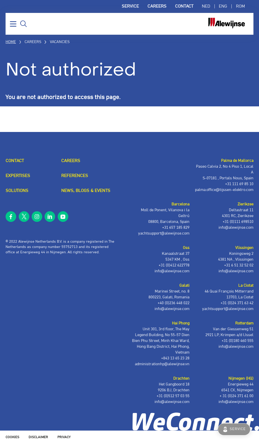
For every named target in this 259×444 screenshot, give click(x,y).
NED (206, 6)
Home (11, 42)
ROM (240, 6)
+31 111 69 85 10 (239, 184)
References (74, 176)
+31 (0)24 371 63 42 (237, 303)
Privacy (64, 437)
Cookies (12, 437)
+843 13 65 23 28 (175, 358)
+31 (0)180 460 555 (237, 341)
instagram (37, 216)
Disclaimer (38, 437)
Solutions (17, 191)
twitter (23, 216)
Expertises (18, 176)
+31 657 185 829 (175, 227)
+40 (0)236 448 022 (173, 303)
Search (23, 24)
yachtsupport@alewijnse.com (227, 309)
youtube (63, 216)
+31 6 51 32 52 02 (238, 265)
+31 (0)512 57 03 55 (173, 396)
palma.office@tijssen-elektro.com (224, 190)
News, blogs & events (85, 191)
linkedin (50, 216)
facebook (11, 216)
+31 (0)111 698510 (238, 222)
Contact (184, 6)
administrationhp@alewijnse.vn (162, 364)
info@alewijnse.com (236, 402)
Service (130, 6)
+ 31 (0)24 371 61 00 (236, 396)
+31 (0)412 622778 (174, 265)
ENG (223, 6)
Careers (156, 6)
